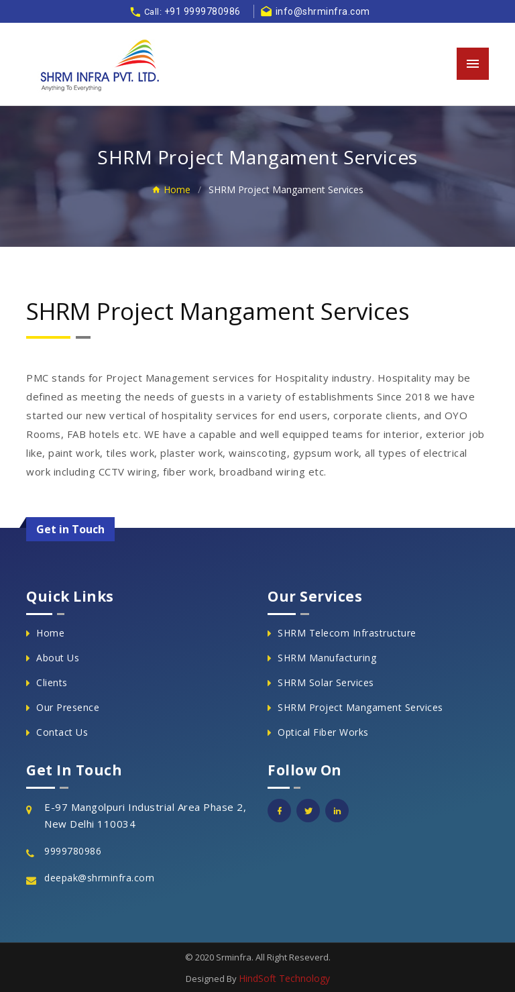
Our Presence (67, 707)
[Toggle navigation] (473, 64)
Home (171, 189)
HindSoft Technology (284, 978)
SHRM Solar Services (326, 682)
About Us (57, 657)
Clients (52, 682)
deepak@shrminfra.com (99, 877)
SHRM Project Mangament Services (360, 707)
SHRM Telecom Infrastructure (347, 632)
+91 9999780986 (202, 11)
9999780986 (72, 850)
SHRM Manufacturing (327, 657)
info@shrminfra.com (315, 11)
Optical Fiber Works (323, 732)
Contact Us (62, 732)
